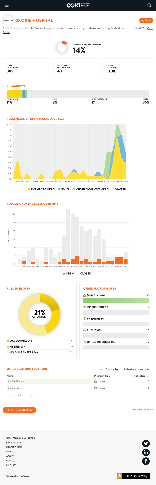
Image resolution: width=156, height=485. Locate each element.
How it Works (14, 447)
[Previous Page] (14, 395)
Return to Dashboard (19, 409)
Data (8, 451)
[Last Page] (31, 395)
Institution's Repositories (136, 369)
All (101, 369)
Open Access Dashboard (20, 438)
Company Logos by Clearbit (18, 475)
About (10, 456)
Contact (11, 460)
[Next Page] (26, 395)
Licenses (11, 465)
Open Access (13, 442)
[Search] (149, 5)
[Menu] (6, 5)
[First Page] (9, 395)
